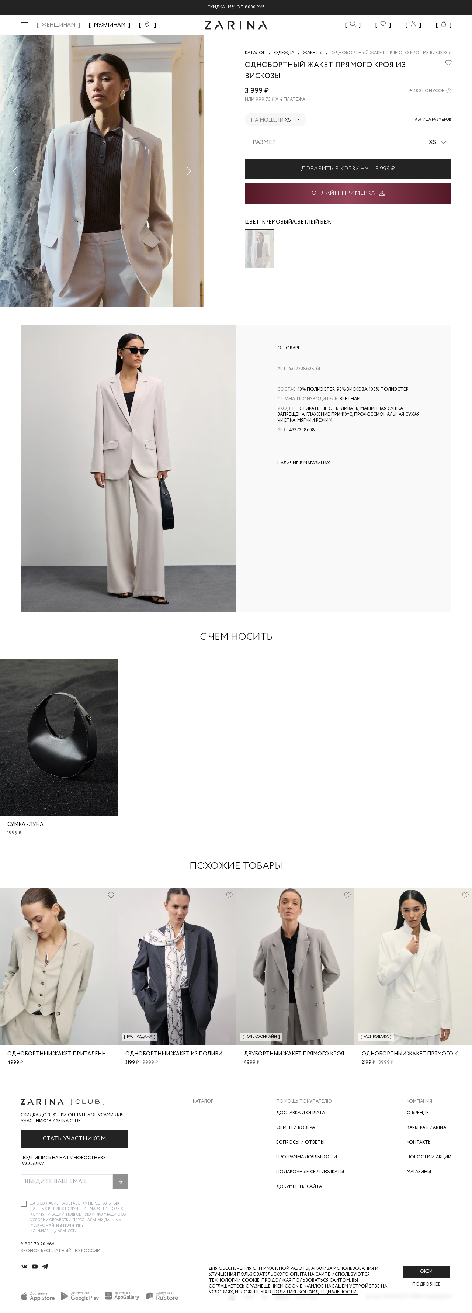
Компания (419, 1102)
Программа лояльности (306, 1157)
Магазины (419, 1172)
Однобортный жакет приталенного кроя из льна (81, 1054)
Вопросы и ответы (300, 1142)
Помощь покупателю (304, 1102)
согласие (49, 1203)
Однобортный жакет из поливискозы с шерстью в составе (214, 1054)
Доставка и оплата (300, 1113)
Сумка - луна (25, 824)
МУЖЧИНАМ (109, 25)
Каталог (203, 1102)
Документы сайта (299, 1187)
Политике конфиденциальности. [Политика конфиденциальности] (315, 1292)
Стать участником (74, 1138)
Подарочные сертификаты (310, 1172)
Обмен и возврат (297, 1127)
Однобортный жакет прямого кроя (415, 1054)
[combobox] (348, 142)
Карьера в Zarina (426, 1127)
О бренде (418, 1113)
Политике (73, 1226)
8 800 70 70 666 (37, 1244)
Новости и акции (429, 1157)
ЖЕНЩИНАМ (58, 25)
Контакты (419, 1142)
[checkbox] (24, 1204)
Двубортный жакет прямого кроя (294, 1054)
